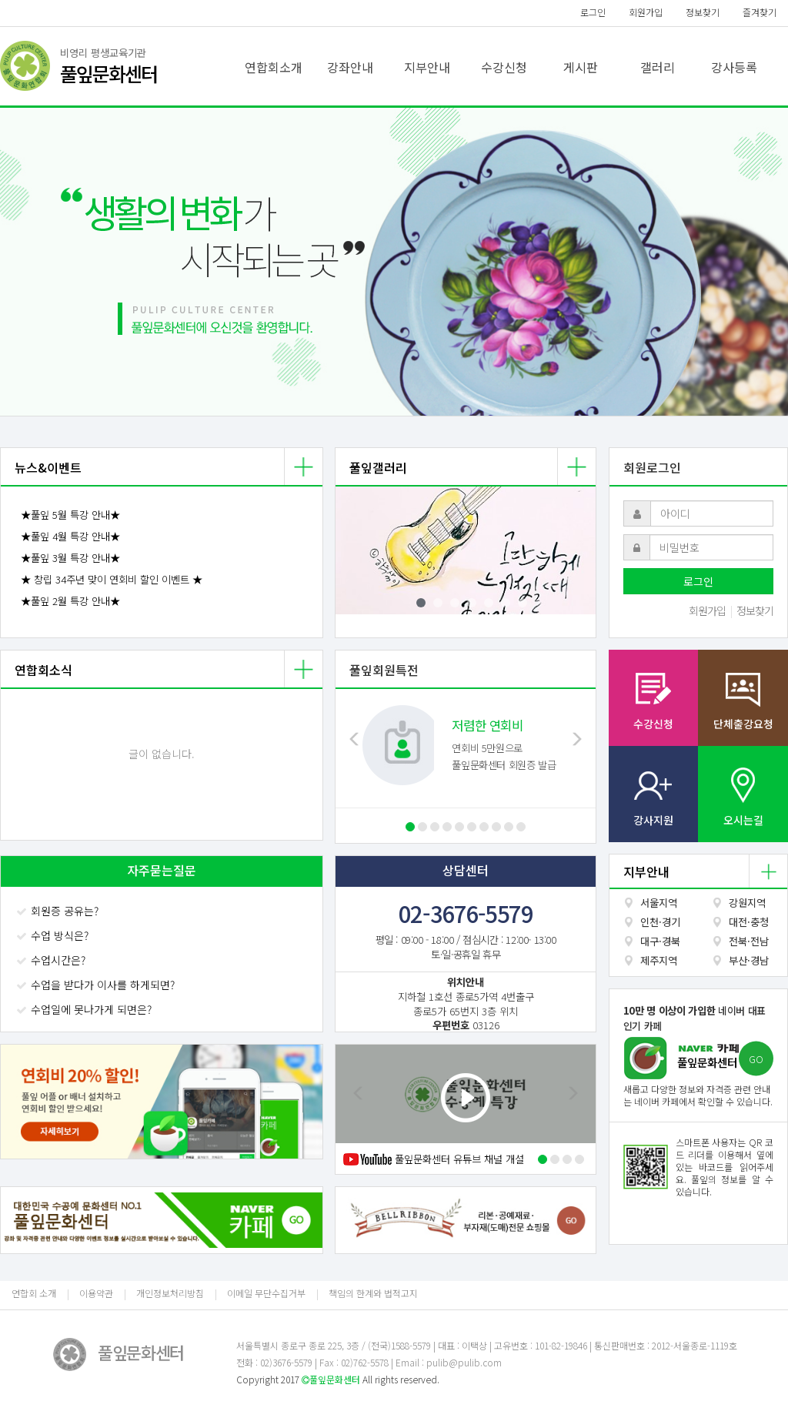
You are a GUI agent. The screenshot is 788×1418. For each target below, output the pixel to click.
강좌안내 (350, 67)
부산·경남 (749, 960)
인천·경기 (660, 922)
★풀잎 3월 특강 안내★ (70, 557)
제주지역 (658, 960)
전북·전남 (749, 941)
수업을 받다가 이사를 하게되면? (97, 984)
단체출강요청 (743, 723)
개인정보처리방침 (170, 1292)
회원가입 (646, 11)
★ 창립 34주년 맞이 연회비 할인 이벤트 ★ (111, 579)
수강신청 (504, 67)
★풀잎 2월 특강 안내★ (70, 601)
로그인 (593, 11)
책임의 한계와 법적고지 (373, 1292)
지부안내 (427, 67)
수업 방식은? (54, 935)
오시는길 (743, 820)
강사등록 (734, 67)
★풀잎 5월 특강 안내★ (70, 514)
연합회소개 (273, 67)
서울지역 (658, 902)
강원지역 (747, 902)
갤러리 (657, 67)
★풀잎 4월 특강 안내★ (70, 536)
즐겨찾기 (759, 11)
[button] (59, 262)
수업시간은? (52, 960)
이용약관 (96, 1292)
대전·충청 (749, 922)
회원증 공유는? (59, 910)
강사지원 (653, 820)
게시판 (580, 67)
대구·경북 (660, 941)
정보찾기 (703, 11)
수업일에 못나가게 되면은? (85, 1009)
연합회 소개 (34, 1292)
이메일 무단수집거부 (266, 1292)
